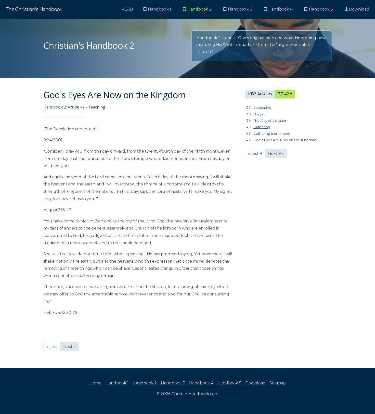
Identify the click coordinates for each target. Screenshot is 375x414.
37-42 (283, 94)
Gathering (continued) (271, 133)
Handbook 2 (145, 383)
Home (96, 383)
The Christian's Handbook (34, 9)
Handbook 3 (173, 383)
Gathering (261, 127)
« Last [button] (52, 346)
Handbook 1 (117, 383)
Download (357, 9)
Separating (262, 108)
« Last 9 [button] (255, 153)
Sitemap (278, 383)
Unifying (260, 114)
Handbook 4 (201, 383)
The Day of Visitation (270, 120)
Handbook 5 (229, 383)
